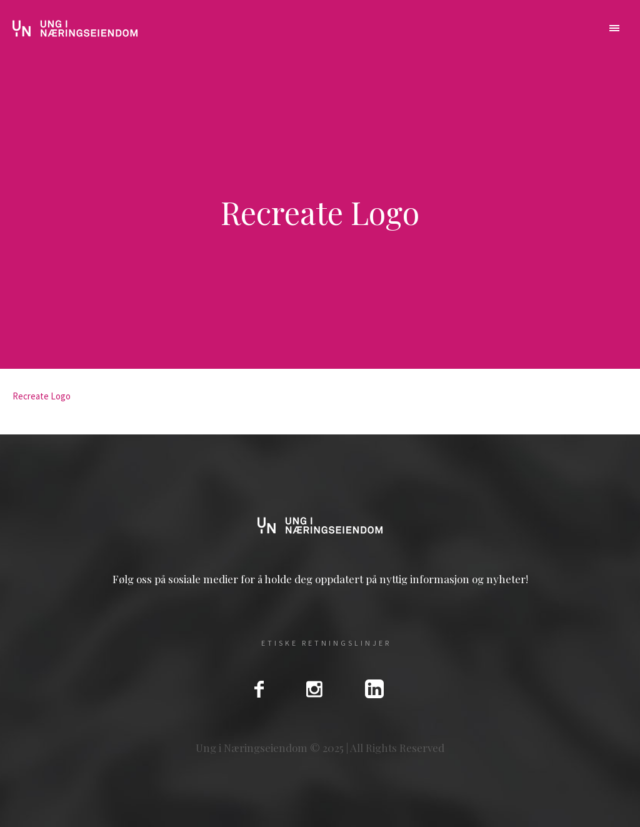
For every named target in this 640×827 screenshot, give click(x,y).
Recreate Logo (41, 396)
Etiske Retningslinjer (326, 643)
